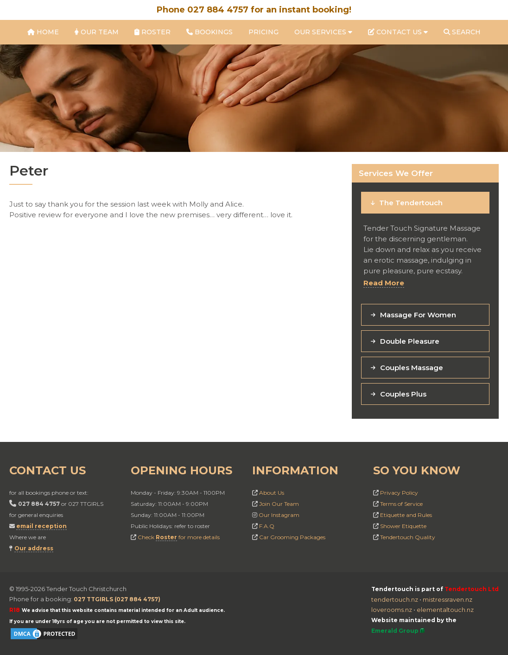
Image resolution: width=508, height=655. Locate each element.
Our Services (323, 32)
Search (462, 32)
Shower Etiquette (403, 526)
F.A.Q (266, 526)
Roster (152, 32)
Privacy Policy (399, 492)
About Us (271, 492)
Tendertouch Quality (407, 537)
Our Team (97, 32)
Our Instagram (279, 514)
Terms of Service (401, 503)
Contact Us (398, 32)
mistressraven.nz (447, 599)
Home (43, 32)
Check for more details (179, 537)
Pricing (263, 32)
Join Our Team (279, 503)
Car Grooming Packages (292, 537)
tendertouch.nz (394, 599)
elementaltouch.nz (445, 609)
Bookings (209, 32)
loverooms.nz (391, 609)
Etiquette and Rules (406, 514)
